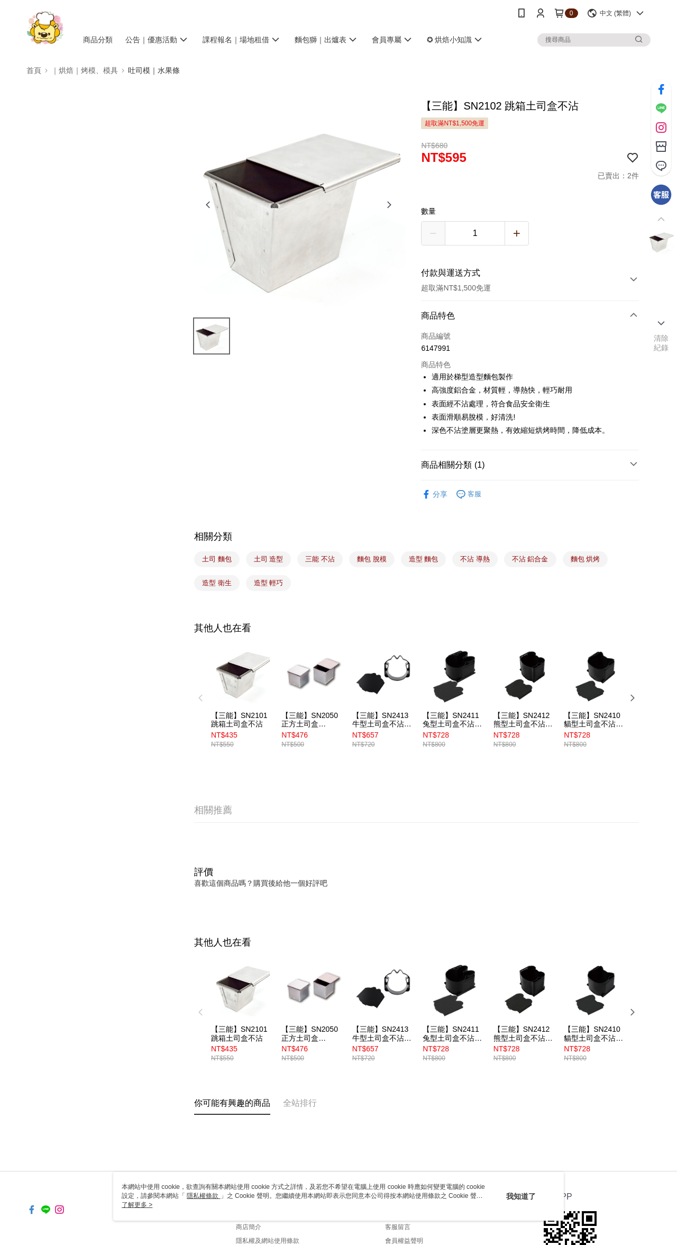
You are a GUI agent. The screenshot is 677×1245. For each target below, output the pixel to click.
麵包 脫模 (372, 559)
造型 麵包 (423, 559)
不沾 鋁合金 (530, 559)
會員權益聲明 (404, 1240)
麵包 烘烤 (585, 559)
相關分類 (213, 536)
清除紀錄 (661, 343)
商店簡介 (248, 1227)
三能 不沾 (320, 559)
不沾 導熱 (475, 559)
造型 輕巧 (268, 583)
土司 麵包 (217, 559)
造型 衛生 (217, 583)
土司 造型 (268, 559)
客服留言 (397, 1227)
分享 (434, 494)
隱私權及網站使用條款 (267, 1240)
